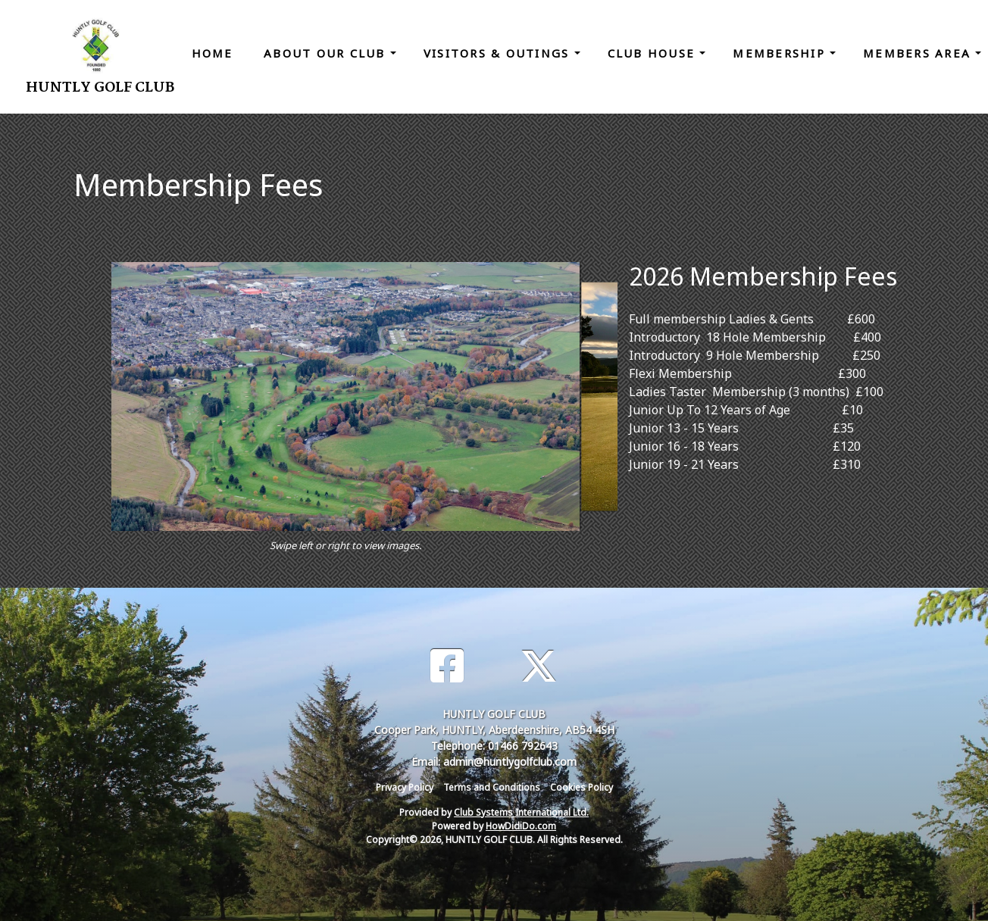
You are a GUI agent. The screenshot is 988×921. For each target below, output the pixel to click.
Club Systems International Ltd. (521, 812)
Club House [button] (654, 53)
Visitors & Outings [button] (499, 53)
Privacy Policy (404, 787)
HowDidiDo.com (521, 826)
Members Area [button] (919, 53)
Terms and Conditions (491, 787)
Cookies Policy (581, 787)
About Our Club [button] (327, 53)
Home (212, 53)
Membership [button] (781, 53)
